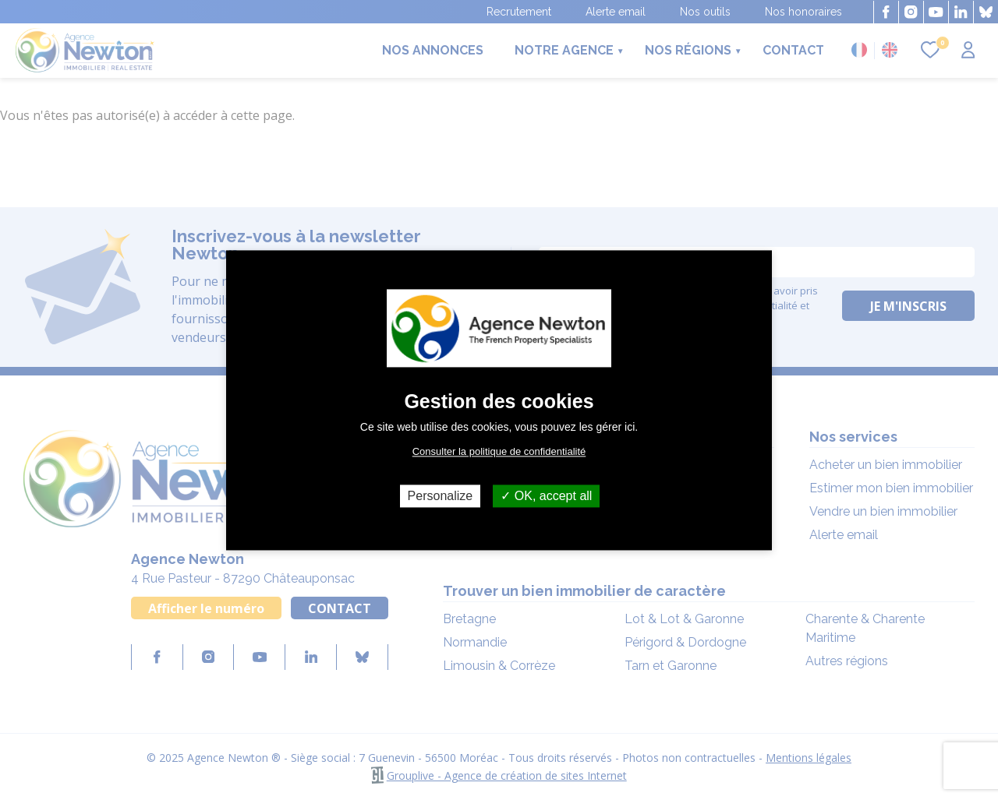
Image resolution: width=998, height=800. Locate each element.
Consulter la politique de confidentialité (499, 451)
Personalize (440, 495)
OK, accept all (546, 495)
